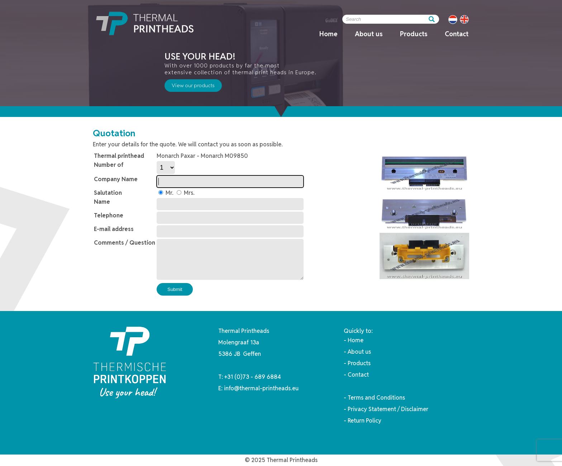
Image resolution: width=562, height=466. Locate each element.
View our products (193, 85)
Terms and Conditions (376, 397)
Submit (174, 289)
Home (328, 34)
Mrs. (188, 193)
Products (414, 34)
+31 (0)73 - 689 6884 (252, 377)
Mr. (168, 193)
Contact (456, 34)
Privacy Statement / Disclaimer (388, 409)
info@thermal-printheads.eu (261, 388)
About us (369, 34)
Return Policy (364, 420)
